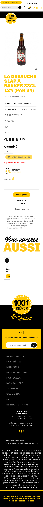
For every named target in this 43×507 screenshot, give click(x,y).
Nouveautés (15, 356)
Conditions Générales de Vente (22, 443)
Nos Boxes (13, 377)
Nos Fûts (12, 367)
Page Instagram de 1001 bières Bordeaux (41, 8)
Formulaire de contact (25, 425)
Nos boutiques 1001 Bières (10, 2)
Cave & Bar (13, 393)
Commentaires (22, 209)
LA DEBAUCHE (27, 109)
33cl (7, 132)
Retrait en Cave (17, 404)
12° (6, 126)
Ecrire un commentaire (14, 97)
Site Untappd (34, 8)
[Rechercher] (11, 7)
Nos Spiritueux (17, 372)
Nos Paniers (14, 383)
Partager (13, 179)
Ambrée (10, 120)
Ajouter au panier (19, 157)
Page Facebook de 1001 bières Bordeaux (37, 8)
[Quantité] (7, 151)
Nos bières (13, 361)
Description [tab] (21, 195)
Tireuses (12, 388)
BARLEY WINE (13, 115)
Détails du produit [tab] (21, 202)
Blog (9, 399)
